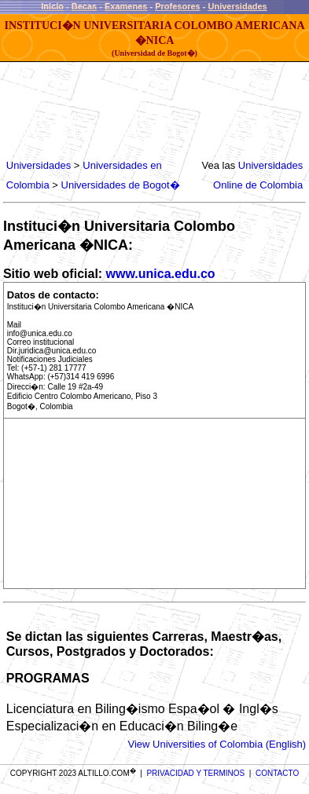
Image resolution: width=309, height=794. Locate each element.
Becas (84, 6)
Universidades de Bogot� (120, 185)
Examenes (126, 6)
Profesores (177, 6)
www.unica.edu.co (160, 273)
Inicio (52, 6)
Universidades (237, 6)
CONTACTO (277, 773)
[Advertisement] (130, 110)
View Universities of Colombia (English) (216, 744)
